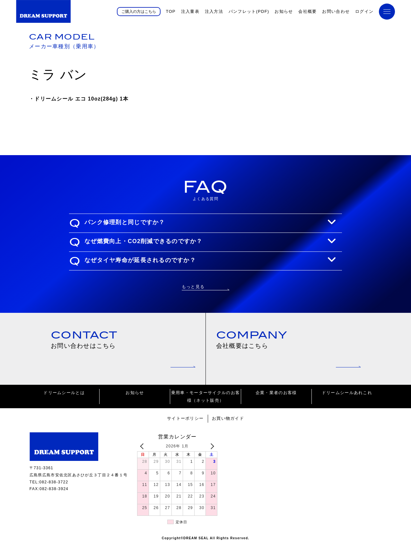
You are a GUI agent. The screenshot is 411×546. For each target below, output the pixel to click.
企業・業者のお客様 (276, 394)
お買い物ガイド (228, 419)
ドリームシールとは (64, 394)
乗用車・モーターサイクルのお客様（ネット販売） (205, 398)
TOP (170, 11)
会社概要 (307, 11)
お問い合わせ (336, 11)
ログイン (364, 11)
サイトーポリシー (185, 419)
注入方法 (214, 11)
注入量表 (190, 11)
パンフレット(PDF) (249, 11)
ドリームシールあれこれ (347, 394)
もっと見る (193, 286)
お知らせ (284, 11)
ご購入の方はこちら (138, 11)
